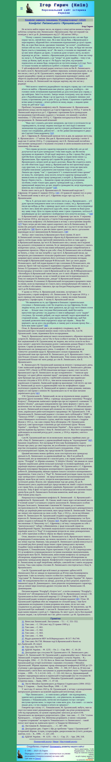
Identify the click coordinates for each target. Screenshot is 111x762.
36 (23, 635)
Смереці (38, 759)
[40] (46, 325)
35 (23, 633)
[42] (90, 440)
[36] (91, 214)
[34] (55, 188)
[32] (42, 104)
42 (23, 683)
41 (23, 652)
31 (23, 621)
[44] (20, 580)
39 (23, 647)
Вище (56, 741)
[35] (57, 193)
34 (23, 630)
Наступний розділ (68, 741)
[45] (77, 599)
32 (23, 624)
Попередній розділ (43, 741)
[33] (52, 133)
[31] (81, 65)
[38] (33, 229)
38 (23, 641)
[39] (66, 232)
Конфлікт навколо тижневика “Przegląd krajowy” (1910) (55, 20)
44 (23, 728)
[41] (37, 393)
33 (23, 627)
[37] (20, 224)
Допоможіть (55, 746)
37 (23, 638)
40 (23, 649)
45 (23, 736)
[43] (57, 521)
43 (23, 726)
